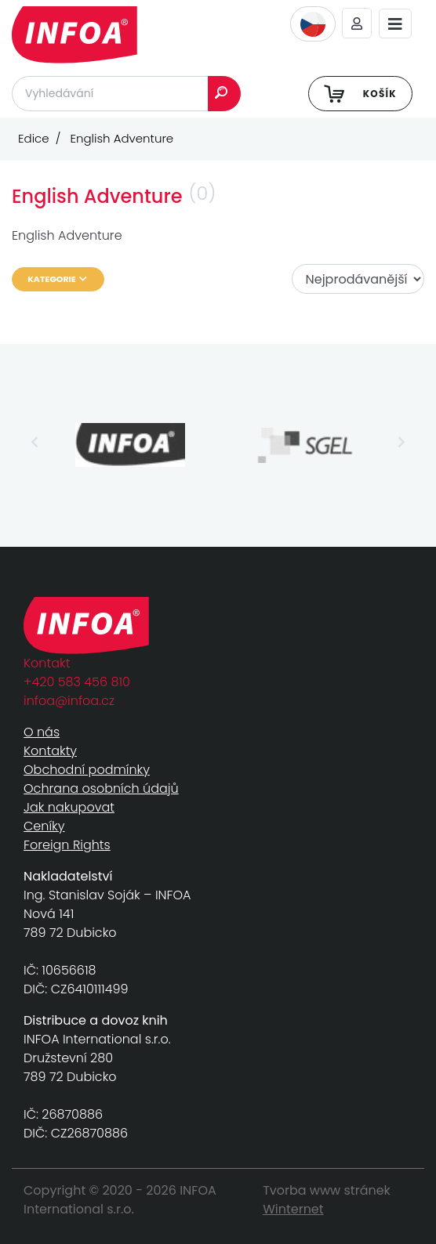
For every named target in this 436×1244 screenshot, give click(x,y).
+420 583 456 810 (77, 682)
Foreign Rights (67, 845)
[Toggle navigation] (395, 24)
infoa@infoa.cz (69, 701)
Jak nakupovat (69, 807)
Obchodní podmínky (87, 770)
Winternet (293, 1209)
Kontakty (50, 751)
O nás (42, 732)
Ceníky (44, 826)
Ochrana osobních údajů (101, 788)
